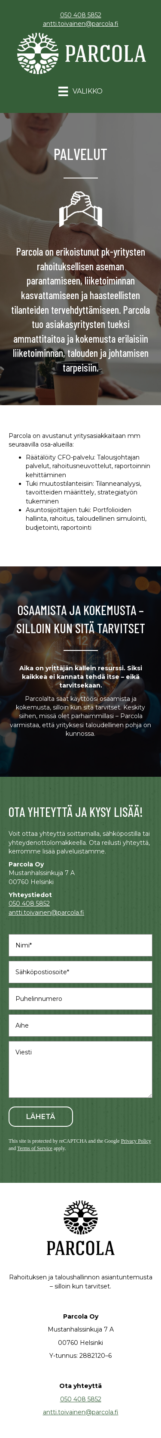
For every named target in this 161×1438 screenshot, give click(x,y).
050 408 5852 (80, 15)
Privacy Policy (136, 1141)
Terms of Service (34, 1148)
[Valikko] (80, 91)
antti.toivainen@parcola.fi (80, 24)
